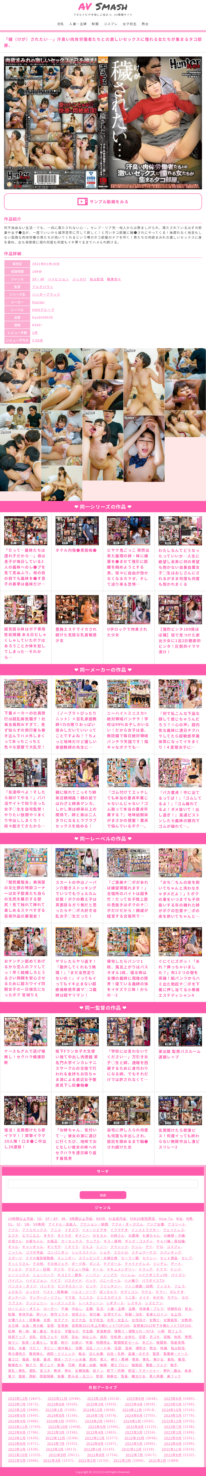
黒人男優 (156, 1376)
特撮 (163, 1348)
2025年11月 (57, 1398)
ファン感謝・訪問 (139, 1286)
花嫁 (71, 1364)
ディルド (15, 1269)
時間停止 (103, 1342)
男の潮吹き (17, 1353)
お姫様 (133, 1235)
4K (63, 1218)
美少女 (158, 1359)
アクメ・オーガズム (127, 1224)
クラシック (119, 1246)
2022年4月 (173, 1443)
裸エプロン (119, 1364)
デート (176, 1263)
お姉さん (118, 1235)
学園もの (72, 1331)
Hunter (38, 302)
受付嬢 (95, 1314)
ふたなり (15, 1291)
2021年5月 (17, 1460)
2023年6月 (17, 1432)
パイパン (15, 1280)
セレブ (186, 1257)
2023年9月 (97, 1426)
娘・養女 (40, 1331)
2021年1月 (157, 1460)
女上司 (176, 1314)
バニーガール (110, 1280)
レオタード (115, 1302)
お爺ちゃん (34, 1241)
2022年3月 (17, 1449)
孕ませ (55, 1331)
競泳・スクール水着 (70, 1359)
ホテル (146, 1291)
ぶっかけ (79, 279)
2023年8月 (135, 1426)
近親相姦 (82, 1370)
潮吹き (141, 1348)
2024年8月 (56, 1415)
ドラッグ (145, 1269)
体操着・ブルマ (151, 1308)
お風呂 (52, 1241)
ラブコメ (15, 1302)
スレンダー (66, 1257)
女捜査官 (171, 1319)
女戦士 (154, 1319)
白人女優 (96, 1353)
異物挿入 (36, 1353)
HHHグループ (43, 309)
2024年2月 (94, 1421)
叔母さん (79, 1314)
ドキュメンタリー (121, 1269)
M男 (189, 1218)
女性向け (139, 1319)
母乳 (11, 1348)
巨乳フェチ (48, 1336)
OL (10, 1224)
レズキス (134, 1302)
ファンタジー (110, 1286)
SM (27, 1224)
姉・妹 (24, 1331)
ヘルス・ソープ (83, 1291)
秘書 (36, 1359)
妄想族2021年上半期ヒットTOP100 (101, 1325)
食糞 (60, 1376)
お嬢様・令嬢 (174, 1235)
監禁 (156, 1353)
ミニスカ (86, 1297)
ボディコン (129, 1291)
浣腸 (78, 1348)
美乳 (146, 1359)
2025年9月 (135, 1398)
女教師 (186, 1319)
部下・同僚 (116, 1370)
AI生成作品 (117, 1218)
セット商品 (169, 1257)
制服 (95, 23)
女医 (46, 1319)
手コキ (154, 1336)
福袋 (25, 1359)
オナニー (82, 1235)
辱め (68, 1370)
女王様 (13, 1325)
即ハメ (41, 1314)
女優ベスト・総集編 (24, 1319)
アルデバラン (43, 286)
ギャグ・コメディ (139, 1241)
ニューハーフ (43, 1274)
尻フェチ (175, 1331)
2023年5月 (56, 1432)
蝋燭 (103, 1364)
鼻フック (174, 1376)
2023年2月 (173, 1432)
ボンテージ (17, 1297)
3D (39, 1218)
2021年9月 (57, 1454)
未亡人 (147, 1342)
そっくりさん (18, 1263)
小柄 (160, 1331)
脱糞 (60, 1364)
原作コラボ (59, 1314)
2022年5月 (134, 1443)
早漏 (89, 1342)
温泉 (128, 1348)
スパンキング (170, 1252)
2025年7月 (17, 1404)
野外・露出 (172, 1370)
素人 (103, 1359)
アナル (13, 1229)
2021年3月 (87, 1460)
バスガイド (73, 1280)
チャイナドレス (137, 1263)
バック (90, 1280)
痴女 (81, 1353)
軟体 (57, 1370)
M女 (179, 1218)
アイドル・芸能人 (62, 1224)
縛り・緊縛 (120, 1359)
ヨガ (184, 1297)
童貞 (46, 1359)
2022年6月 (95, 1443)
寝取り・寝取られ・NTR (134, 1331)
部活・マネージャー (144, 1370)
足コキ (45, 1370)
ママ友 (70, 1297)
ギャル (13, 1246)
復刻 (103, 1336)
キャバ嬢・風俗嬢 (171, 1241)
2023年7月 (173, 1426)
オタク (48, 1235)
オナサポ (64, 1235)
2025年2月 (17, 1409)
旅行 (64, 1342)
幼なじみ (89, 1336)
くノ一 (101, 1246)
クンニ (136, 1246)
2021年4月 (52, 1460)
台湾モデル (112, 1314)
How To (166, 1218)
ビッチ (91, 1286)
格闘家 (161, 1342)
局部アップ (17, 1336)
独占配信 (97, 279)
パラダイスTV (153, 1280)
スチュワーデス (144, 1252)
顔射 (32, 1376)
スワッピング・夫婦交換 (98, 1257)
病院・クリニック (61, 1353)
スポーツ (15, 1257)
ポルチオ (177, 1291)
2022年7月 (56, 1443)
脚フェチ (47, 1364)
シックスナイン (84, 1252)
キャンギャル (32, 1246)
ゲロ (159, 1246)
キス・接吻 (112, 1241)
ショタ (105, 1252)
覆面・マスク (156, 1364)
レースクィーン (91, 1302)
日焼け (77, 1342)
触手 (173, 1364)
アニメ (55, 1229)
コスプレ (111, 23)
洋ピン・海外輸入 (57, 1348)
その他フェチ (57, 1263)
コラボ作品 (34, 1252)
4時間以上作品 (81, 1218)
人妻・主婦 (78, 23)
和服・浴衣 (134, 1314)
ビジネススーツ (70, 1286)
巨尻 (64, 1336)
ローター (50, 1308)
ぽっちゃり (108, 1291)
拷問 (188, 1336)
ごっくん (15, 1252)
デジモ (59, 1269)
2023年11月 (18, 1426)
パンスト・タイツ (22, 1286)
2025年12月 (18, 1398)
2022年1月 (93, 1449)
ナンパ (175, 1269)
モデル (172, 1297)
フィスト (164, 1286)
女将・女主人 (117, 1319)
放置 (53, 1342)
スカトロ (121, 1252)
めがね (158, 1297)
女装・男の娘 (32, 1325)
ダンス (94, 1263)
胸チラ (31, 1364)
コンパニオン (57, 1252)
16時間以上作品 (21, 1218)
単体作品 (26, 1314)
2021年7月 (134, 1454)
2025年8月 (173, 1398)
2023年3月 (134, 1432)
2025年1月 (54, 1409)
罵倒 (135, 1359)
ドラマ (161, 1269)
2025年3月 (173, 1404)
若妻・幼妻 (87, 1364)
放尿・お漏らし (34, 1342)
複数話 (137, 1364)
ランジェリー (36, 1302)
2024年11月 (132, 1409)
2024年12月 (93, 1409)
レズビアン (153, 1302)
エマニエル (31, 1235)
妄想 (50, 1325)
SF (18, 1224)
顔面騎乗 (47, 1376)
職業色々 (114, 279)
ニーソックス (18, 1274)
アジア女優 (155, 1224)
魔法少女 (139, 1376)
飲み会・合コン (80, 1376)
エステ (13, 1235)
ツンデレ (160, 1263)
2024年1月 (132, 1421)
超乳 (32, 1370)
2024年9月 (17, 1415)
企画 (132, 1308)
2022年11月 (95, 1437)
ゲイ (149, 1246)
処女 (188, 1308)
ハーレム (128, 1274)
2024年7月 (95, 1415)
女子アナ (61, 1319)
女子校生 (130, 23)
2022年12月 (55, 1437)
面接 (22, 1376)
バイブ (55, 1280)
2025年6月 (56, 1404)
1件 (35, 332)
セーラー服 (130, 1257)
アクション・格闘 (94, 1224)
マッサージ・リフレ (45, 1297)
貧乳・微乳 (17, 1370)
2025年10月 (97, 1398)
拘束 (177, 1336)
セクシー (149, 1257)
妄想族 (63, 1325)
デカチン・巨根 (37, 1269)
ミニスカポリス (109, 1297)
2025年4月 (134, 1404)
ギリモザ (54, 1246)
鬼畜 (124, 1376)
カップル (93, 1241)
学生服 (87, 1331)
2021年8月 (96, 1454)
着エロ (13, 1359)
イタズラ (72, 1229)
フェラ (179, 1286)
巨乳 (60, 23)
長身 (188, 1370)
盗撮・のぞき (138, 1353)
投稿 (167, 1336)
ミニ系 (130, 1297)
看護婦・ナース (175, 1353)
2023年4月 (95, 1432)
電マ (11, 1376)
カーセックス (71, 1241)
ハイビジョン (58, 279)
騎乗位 (112, 1376)
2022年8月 (17, 1443)
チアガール (112, 1263)
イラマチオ (119, 1229)
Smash (103, 6)
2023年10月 (58, 1426)
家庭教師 (104, 1331)
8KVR (100, 1218)
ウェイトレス (173, 1229)
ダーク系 (79, 1263)
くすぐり (71, 1246)
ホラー (161, 1291)
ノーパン (92, 1274)
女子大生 (79, 1319)
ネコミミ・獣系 (69, 1274)
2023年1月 (17, 1437)
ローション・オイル (24, 1308)
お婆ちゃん (151, 1235)
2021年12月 (132, 1449)
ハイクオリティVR (152, 1274)
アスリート (176, 1224)
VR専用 (39, 1224)
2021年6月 (173, 1454)
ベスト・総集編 (55, 1291)
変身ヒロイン (156, 1314)
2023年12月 (172, 1421)
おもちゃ (100, 1235)
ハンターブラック (46, 294)
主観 (89, 1308)
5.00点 (37, 340)
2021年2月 (122, 1460)
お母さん (15, 1241)
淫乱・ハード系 (98, 1348)
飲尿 (99, 1376)
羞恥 (170, 1359)
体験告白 (174, 1308)
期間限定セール (126, 1342)
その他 (38, 1263)
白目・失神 (116, 1353)
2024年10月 (172, 1409)
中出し (77, 1308)
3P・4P (38, 279)
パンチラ (47, 1286)
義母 (181, 1359)
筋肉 (93, 1359)
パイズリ (178, 1274)
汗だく (34, 1348)
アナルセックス (34, 1229)
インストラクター (145, 1229)
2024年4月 (17, 1421)
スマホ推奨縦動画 (40, 1257)
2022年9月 (173, 1437)
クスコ (87, 1246)
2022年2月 (55, 1449)
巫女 (75, 1336)
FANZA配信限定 (142, 1218)
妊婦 (11, 1331)
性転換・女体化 (122, 1336)
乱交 (100, 1308)
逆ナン (98, 1370)
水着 (22, 1348)
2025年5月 (95, 1404)
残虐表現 (178, 1342)
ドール (98, 1269)
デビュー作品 (78, 1269)
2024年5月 (173, 1415)
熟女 (145, 23)
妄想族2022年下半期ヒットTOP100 (162, 1325)
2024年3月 (55, 1421)
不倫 (64, 1308)
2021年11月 (172, 1449)
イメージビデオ (94, 1229)
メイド (144, 1297)
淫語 (117, 1348)
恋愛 (142, 1336)
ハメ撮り (131, 1280)
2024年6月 (134, 1415)
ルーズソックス (62, 1302)
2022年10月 (134, 1437)
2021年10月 (18, 1454)
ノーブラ (110, 1274)
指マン (13, 1342)
